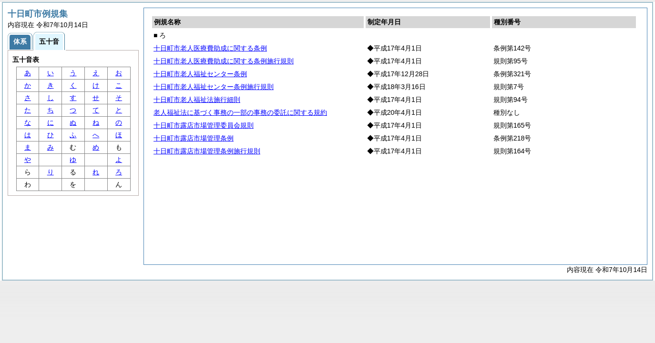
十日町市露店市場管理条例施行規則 (207, 151)
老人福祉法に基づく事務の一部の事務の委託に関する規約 (240, 112)
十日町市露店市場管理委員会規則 (204, 125)
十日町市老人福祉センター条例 (200, 74)
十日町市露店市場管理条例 (194, 138)
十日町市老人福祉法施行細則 (197, 99)
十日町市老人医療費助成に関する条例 (210, 48)
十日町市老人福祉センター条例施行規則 (214, 87)
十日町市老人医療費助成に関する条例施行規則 (224, 61)
